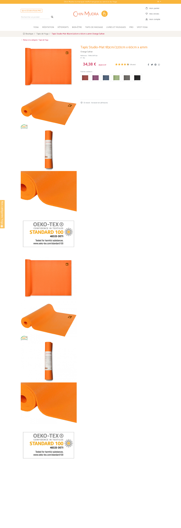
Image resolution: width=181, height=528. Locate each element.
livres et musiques (116, 27)
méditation (48, 27)
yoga (36, 27)
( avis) (133, 64)
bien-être (77, 27)
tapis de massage (94, 27)
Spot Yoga (142, 27)
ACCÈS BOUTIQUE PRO (31, 10)
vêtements (63, 27)
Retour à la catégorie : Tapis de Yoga (34, 39)
